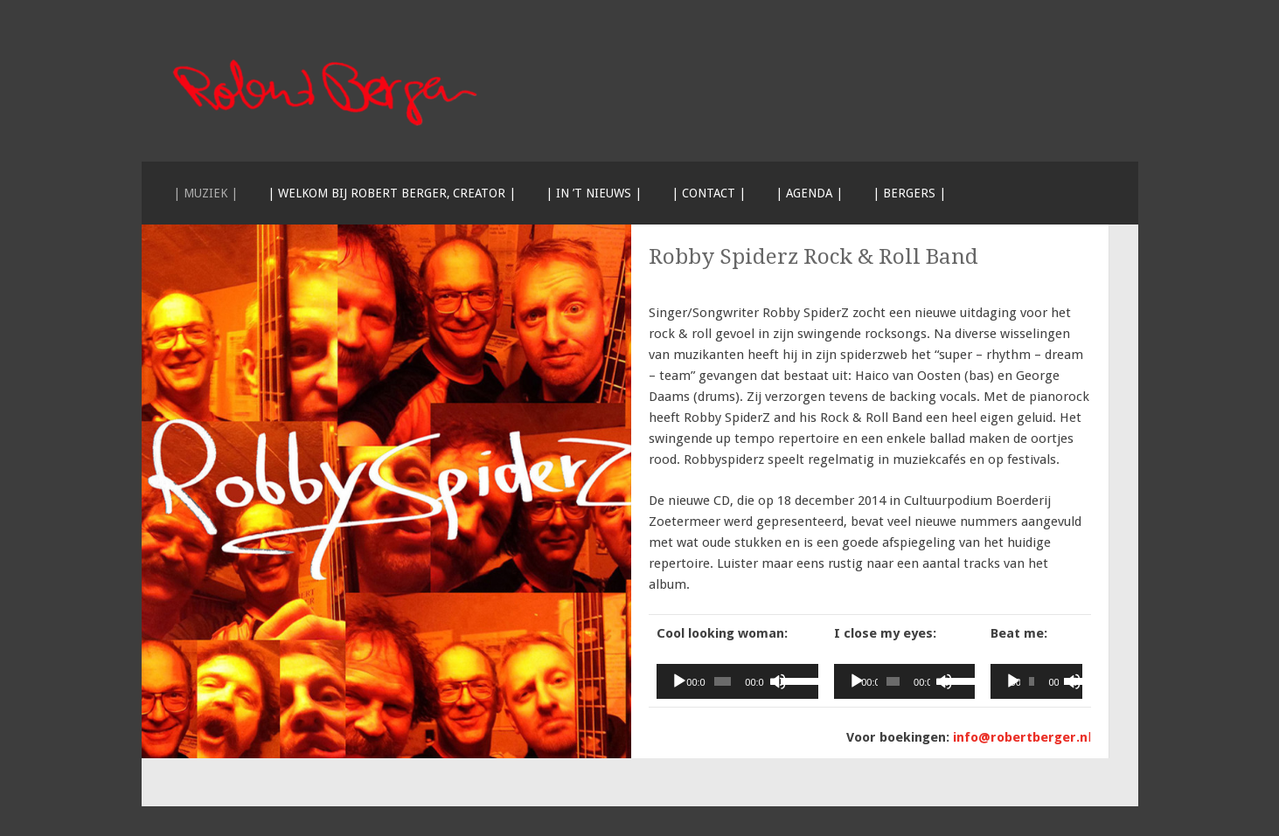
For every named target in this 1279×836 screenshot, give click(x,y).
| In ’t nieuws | (594, 193)
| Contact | (708, 193)
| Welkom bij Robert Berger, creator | (392, 193)
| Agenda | (809, 193)
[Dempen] (778, 681)
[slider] (722, 681)
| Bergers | (909, 193)
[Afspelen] (679, 681)
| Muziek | (205, 193)
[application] (738, 681)
